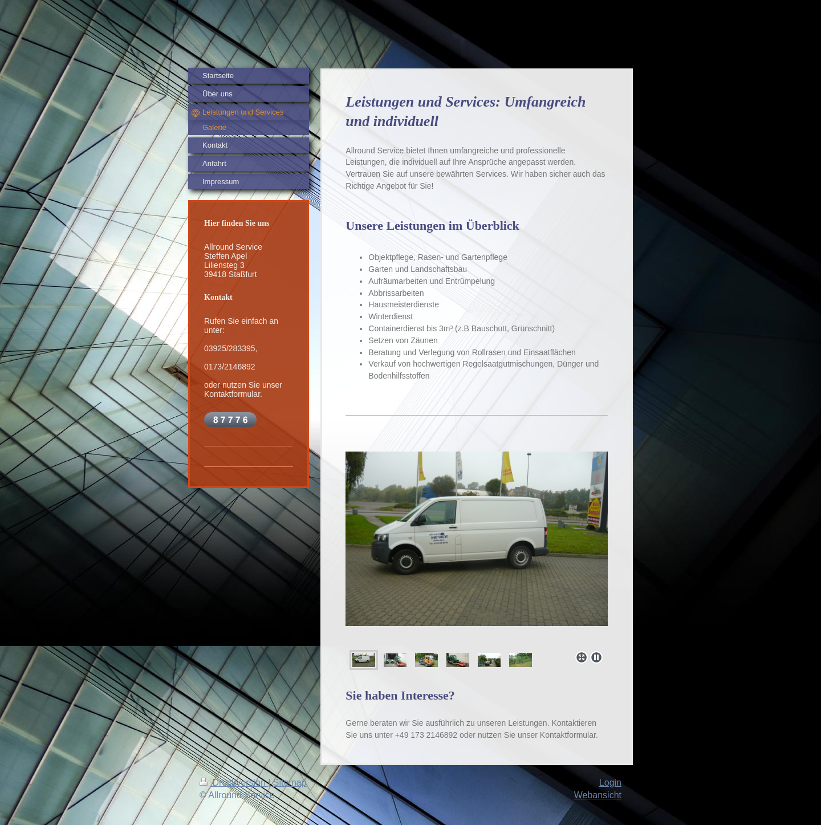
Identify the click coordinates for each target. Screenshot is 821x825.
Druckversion (234, 782)
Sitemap (290, 782)
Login (610, 782)
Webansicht (597, 795)
